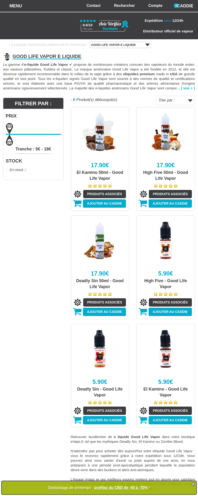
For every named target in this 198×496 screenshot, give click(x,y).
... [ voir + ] (186, 88)
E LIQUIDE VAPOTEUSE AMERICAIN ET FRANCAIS (48, 45)
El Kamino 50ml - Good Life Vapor (100, 175)
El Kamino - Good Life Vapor (165, 392)
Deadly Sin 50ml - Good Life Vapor (100, 283)
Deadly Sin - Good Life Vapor (100, 392)
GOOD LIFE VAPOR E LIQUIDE (120, 45)
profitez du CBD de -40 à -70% (121, 488)
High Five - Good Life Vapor (165, 283)
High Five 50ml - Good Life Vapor (165, 175)
